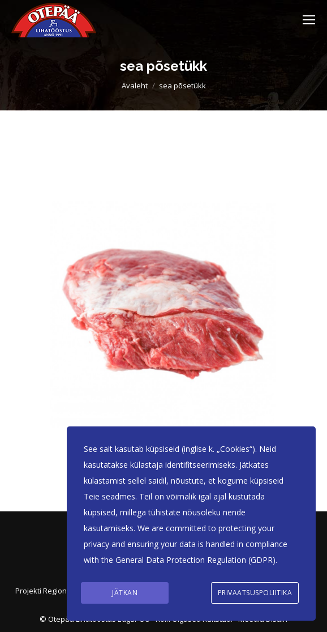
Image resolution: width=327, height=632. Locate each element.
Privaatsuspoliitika (255, 592)
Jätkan (124, 592)
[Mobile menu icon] (309, 20)
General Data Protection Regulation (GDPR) (195, 559)
